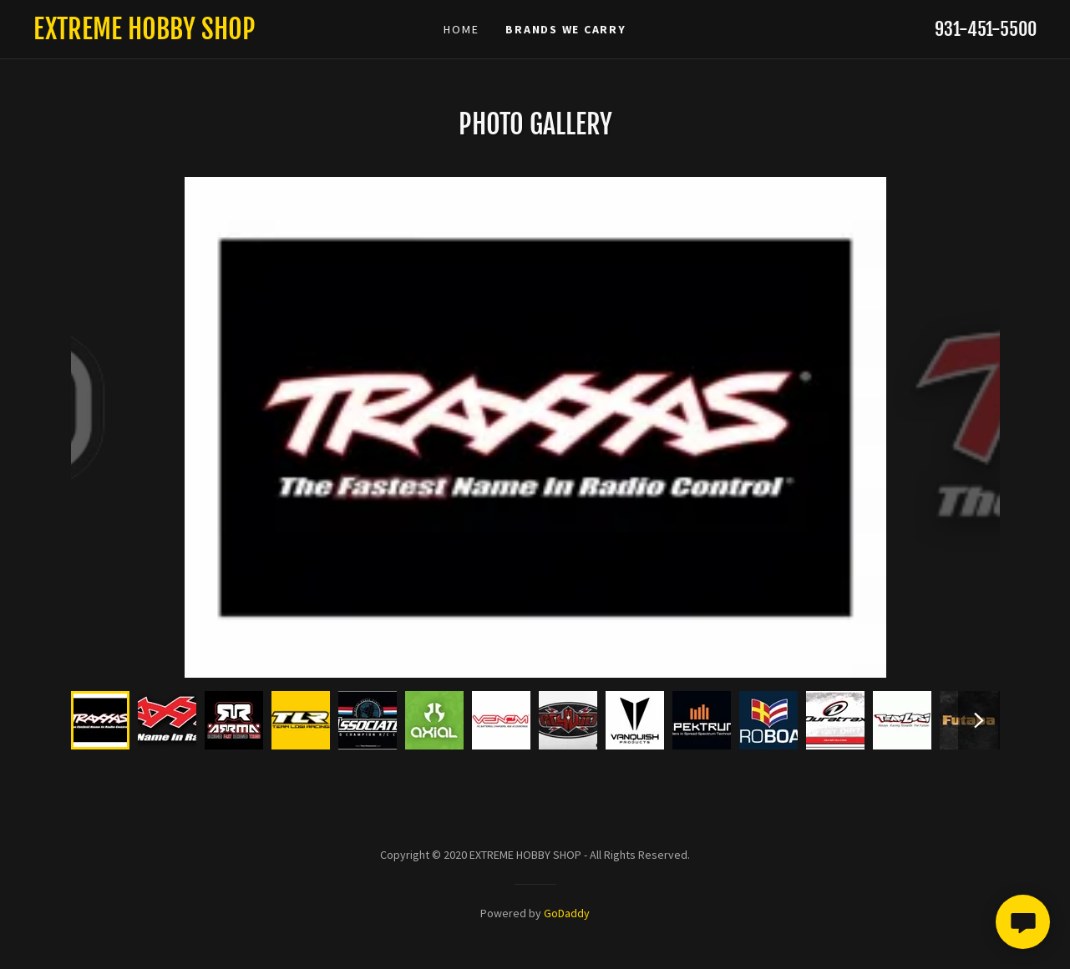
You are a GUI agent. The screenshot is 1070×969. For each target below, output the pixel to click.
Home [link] (461, 29)
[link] (158, 34)
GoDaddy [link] (567, 913)
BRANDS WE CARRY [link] (565, 29)
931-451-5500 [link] (986, 29)
